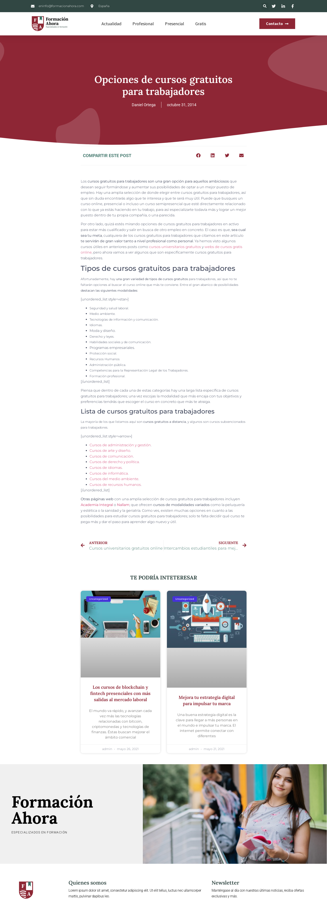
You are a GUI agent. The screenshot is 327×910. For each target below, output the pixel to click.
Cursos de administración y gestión (120, 445)
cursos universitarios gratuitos (175, 247)
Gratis (200, 23)
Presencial (174, 23)
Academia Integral (97, 505)
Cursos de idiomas (106, 468)
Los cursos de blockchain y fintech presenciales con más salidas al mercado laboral (120, 693)
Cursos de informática (109, 473)
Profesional (143, 23)
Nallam (123, 505)
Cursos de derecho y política (114, 462)
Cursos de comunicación (111, 456)
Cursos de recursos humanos (115, 485)
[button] (265, 6)
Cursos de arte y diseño (110, 450)
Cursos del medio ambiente (114, 479)
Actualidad (111, 23)
